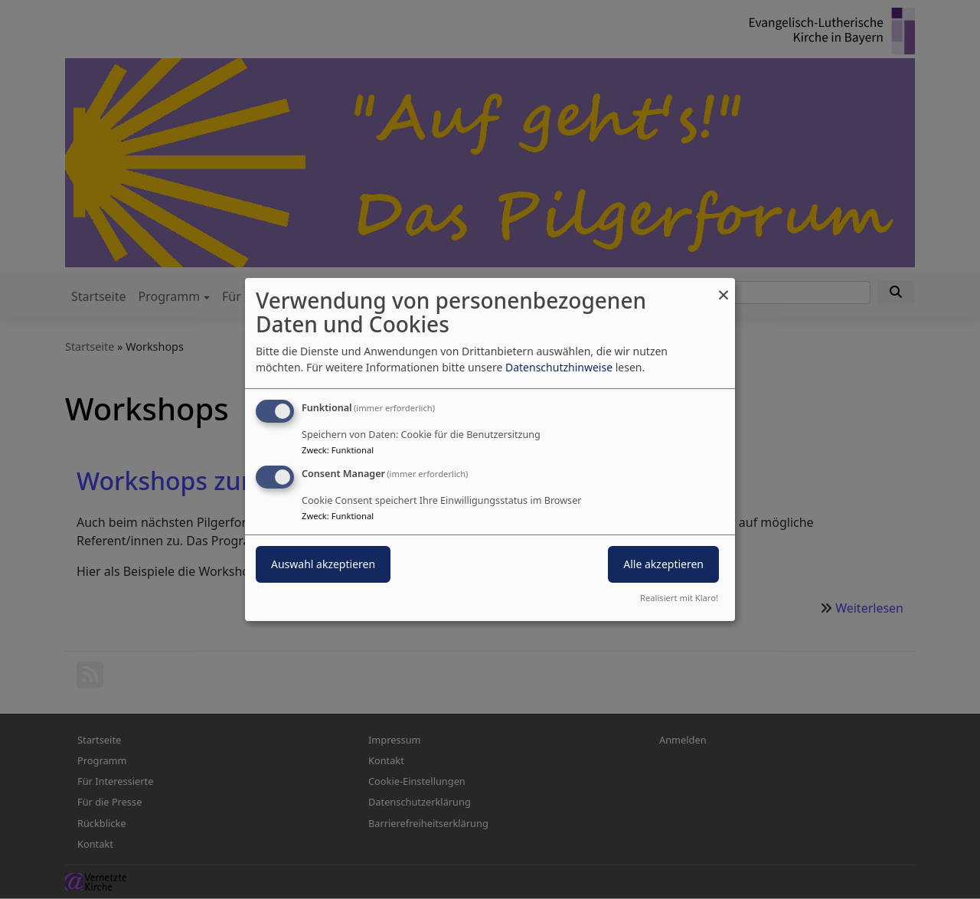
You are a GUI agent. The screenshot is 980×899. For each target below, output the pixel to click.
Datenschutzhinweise (558, 367)
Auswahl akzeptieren (323, 564)
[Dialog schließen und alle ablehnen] (723, 287)
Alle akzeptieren (663, 564)
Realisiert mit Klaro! (679, 597)
